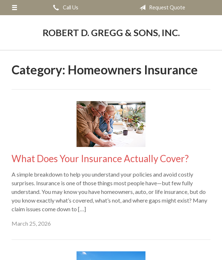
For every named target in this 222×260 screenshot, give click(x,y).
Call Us (64, 8)
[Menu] (14, 8)
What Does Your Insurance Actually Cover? (100, 158)
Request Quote (160, 8)
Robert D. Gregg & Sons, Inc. (111, 32)
